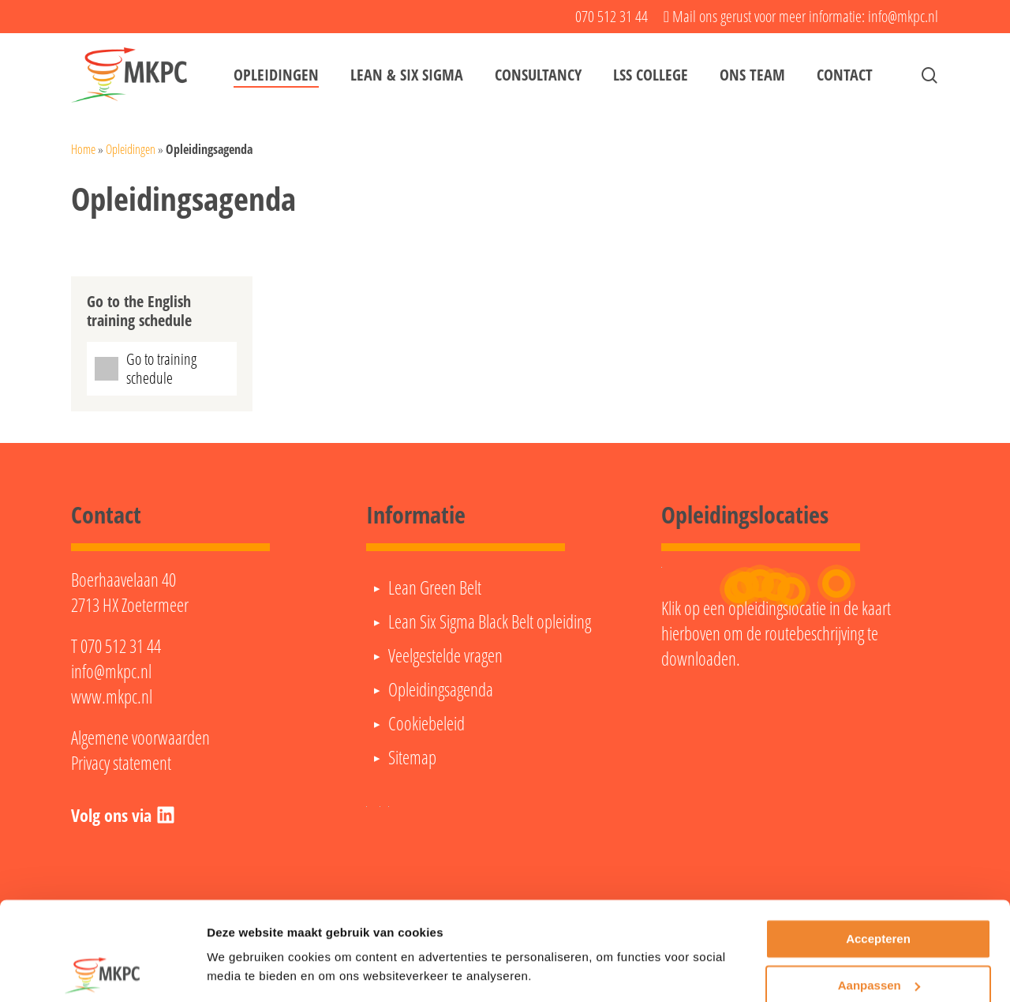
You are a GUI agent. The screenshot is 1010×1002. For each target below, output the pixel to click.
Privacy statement (121, 762)
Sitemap (412, 757)
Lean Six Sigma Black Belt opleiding (489, 621)
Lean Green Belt (434, 587)
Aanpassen (879, 936)
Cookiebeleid (426, 723)
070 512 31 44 (120, 646)
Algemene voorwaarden (140, 737)
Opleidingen (130, 149)
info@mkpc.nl (111, 671)
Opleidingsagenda (440, 689)
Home (83, 149)
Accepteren (878, 890)
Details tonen (244, 971)
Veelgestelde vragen (445, 655)
